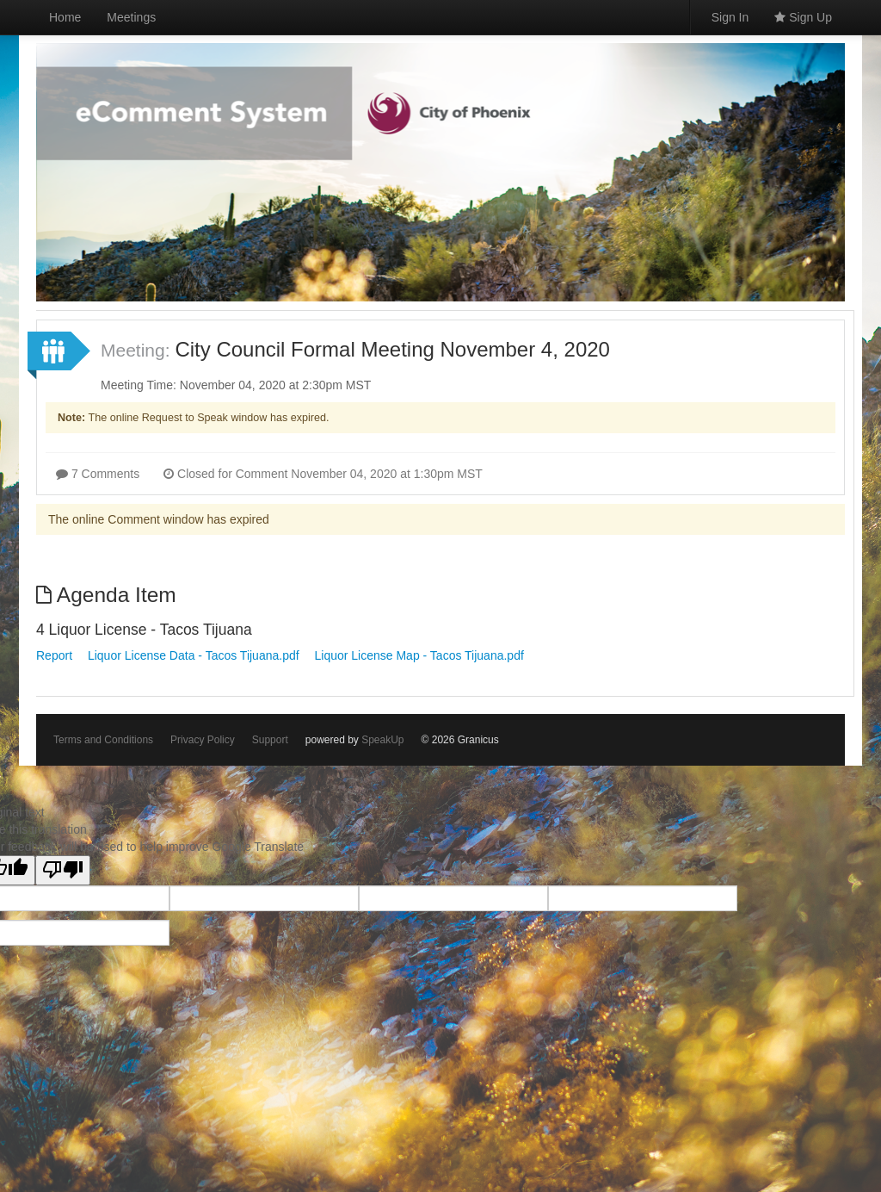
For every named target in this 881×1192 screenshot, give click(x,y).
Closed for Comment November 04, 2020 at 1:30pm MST (323, 474)
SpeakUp (382, 740)
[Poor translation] (62, 870)
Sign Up (803, 17)
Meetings (131, 17)
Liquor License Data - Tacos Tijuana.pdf (193, 655)
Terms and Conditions (103, 740)
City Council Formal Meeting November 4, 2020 (392, 349)
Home (65, 17)
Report (54, 655)
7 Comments (97, 474)
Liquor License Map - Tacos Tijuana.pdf (418, 655)
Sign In (730, 17)
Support (270, 740)
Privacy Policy (202, 740)
